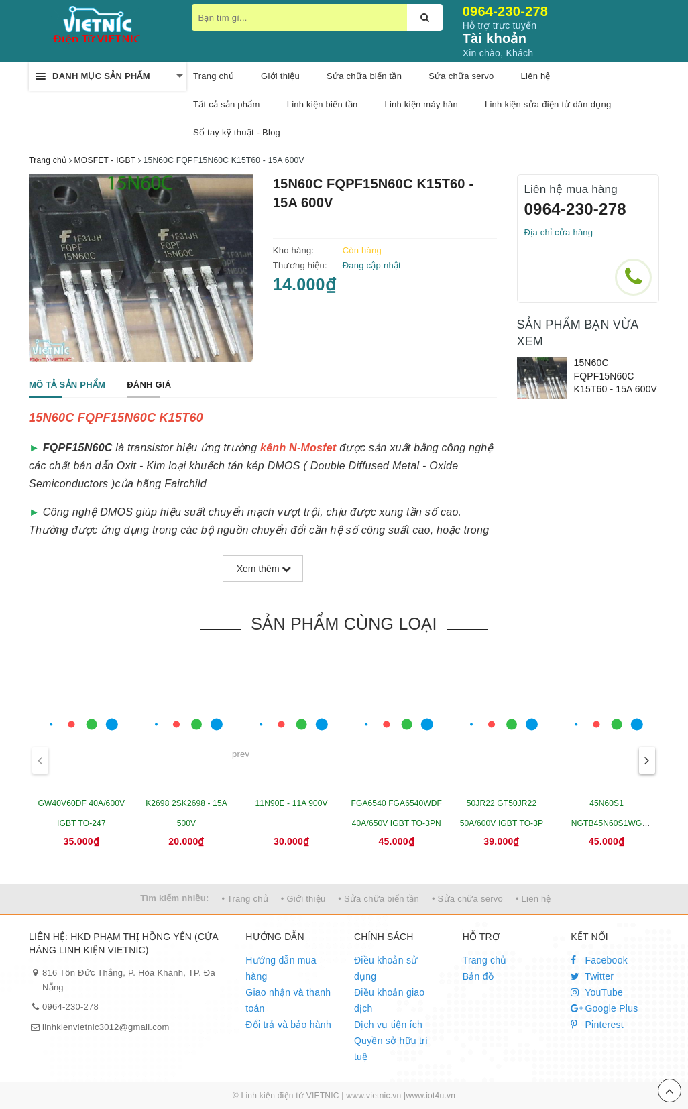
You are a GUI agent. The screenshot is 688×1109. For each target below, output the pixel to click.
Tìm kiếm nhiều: (174, 898)
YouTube (597, 992)
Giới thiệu (280, 76)
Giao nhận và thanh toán (288, 1000)
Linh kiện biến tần (322, 104)
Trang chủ (485, 960)
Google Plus (604, 1008)
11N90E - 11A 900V (291, 803)
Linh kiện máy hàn (421, 104)
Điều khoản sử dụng (385, 968)
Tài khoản (494, 38)
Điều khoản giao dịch (389, 1000)
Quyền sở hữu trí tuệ (391, 1048)
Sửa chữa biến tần (364, 76)
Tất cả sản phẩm (226, 104)
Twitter (592, 976)
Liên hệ (536, 76)
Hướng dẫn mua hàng (281, 968)
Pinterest (597, 1024)
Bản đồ (478, 976)
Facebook (599, 960)
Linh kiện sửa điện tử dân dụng (548, 104)
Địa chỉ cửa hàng (558, 232)
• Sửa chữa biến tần (378, 899)
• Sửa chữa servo (467, 899)
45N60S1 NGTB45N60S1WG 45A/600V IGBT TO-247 (606, 823)
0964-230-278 (506, 11)
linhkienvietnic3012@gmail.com (106, 1027)
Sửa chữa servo (461, 76)
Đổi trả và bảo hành (288, 1024)
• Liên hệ (533, 899)
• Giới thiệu (303, 899)
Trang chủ (213, 76)
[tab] (67, 385)
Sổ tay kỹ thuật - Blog (236, 132)
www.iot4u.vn (430, 1095)
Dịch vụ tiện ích (388, 1024)
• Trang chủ (244, 899)
